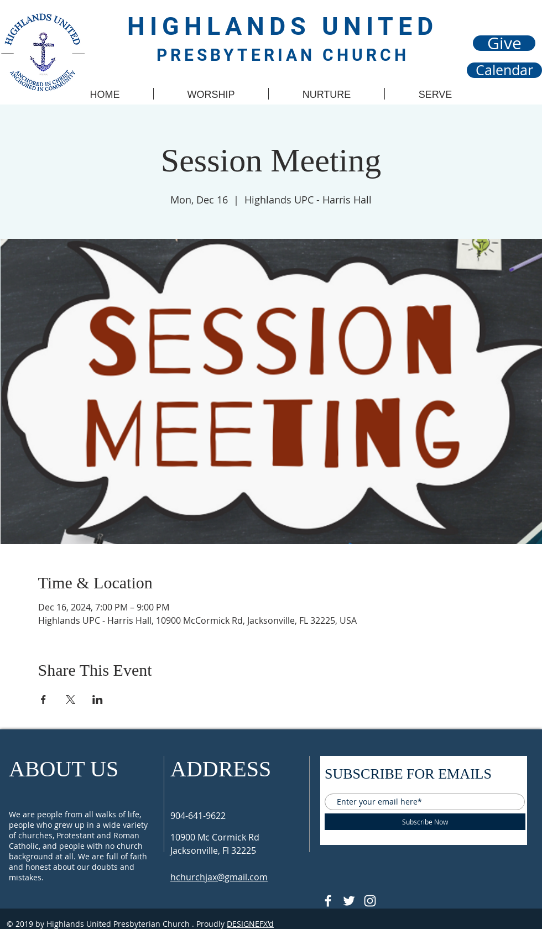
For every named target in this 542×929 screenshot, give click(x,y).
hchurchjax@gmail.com (219, 877)
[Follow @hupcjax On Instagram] (370, 901)
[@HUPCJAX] (328, 901)
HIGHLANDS (224, 26)
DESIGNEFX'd (250, 923)
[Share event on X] (70, 699)
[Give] (504, 43)
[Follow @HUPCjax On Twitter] (349, 901)
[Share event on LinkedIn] (97, 699)
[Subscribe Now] (425, 821)
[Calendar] (504, 70)
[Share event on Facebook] (43, 699)
